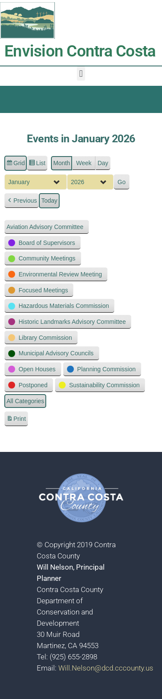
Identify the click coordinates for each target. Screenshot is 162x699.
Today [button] (49, 200)
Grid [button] (15, 164)
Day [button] (103, 163)
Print (16, 420)
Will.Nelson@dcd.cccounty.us (105, 668)
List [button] (37, 164)
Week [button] (84, 163)
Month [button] (61, 163)
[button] (81, 73)
